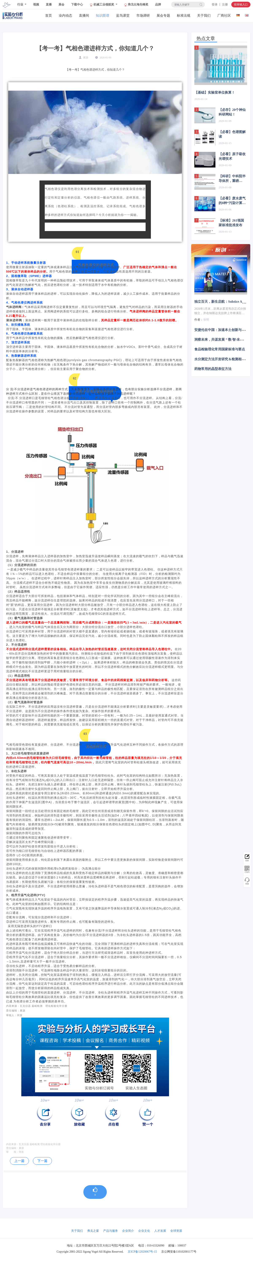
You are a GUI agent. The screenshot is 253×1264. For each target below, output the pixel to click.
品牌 (158, 4)
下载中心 (77, 4)
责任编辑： (12, 1148)
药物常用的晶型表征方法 (212, 369)
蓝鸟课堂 (123, 15)
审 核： (12, 1151)
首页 (48, 15)
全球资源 (176, 1230)
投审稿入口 (241, 4)
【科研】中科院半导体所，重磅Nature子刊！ (232, 178)
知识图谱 (102, 15)
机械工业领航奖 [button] (102, 4)
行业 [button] (20, 4)
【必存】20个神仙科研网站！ (232, 112)
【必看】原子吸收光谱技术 (232, 156)
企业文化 (144, 1230)
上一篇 (19, 1161)
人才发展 (160, 1230)
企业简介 (128, 1230)
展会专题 (163, 15)
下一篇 (42, 1161)
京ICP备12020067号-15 (142, 1251)
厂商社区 (224, 15)
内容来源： (12, 1144)
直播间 (84, 15)
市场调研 (143, 15)
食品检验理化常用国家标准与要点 (219, 349)
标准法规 (183, 15)
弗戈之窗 (93, 1230)
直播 (49, 4)
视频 (36, 4)
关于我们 (204, 15)
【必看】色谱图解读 (232, 134)
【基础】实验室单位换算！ (214, 92)
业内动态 (65, 15)
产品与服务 (110, 1230)
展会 (61, 4)
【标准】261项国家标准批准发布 (231, 223)
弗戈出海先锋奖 (136, 4)
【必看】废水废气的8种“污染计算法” (232, 200)
